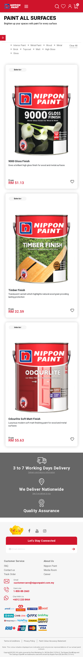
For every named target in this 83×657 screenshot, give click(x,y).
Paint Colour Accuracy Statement (52, 641)
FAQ (6, 566)
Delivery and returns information (41, 472)
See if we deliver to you (41, 493)
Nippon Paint (50, 566)
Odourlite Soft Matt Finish (24, 418)
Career (47, 574)
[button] (72, 180)
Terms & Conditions (12, 641)
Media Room (50, 570)
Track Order (10, 574)
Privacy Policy (29, 641)
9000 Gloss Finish (19, 161)
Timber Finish (16, 290)
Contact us (9, 570)
